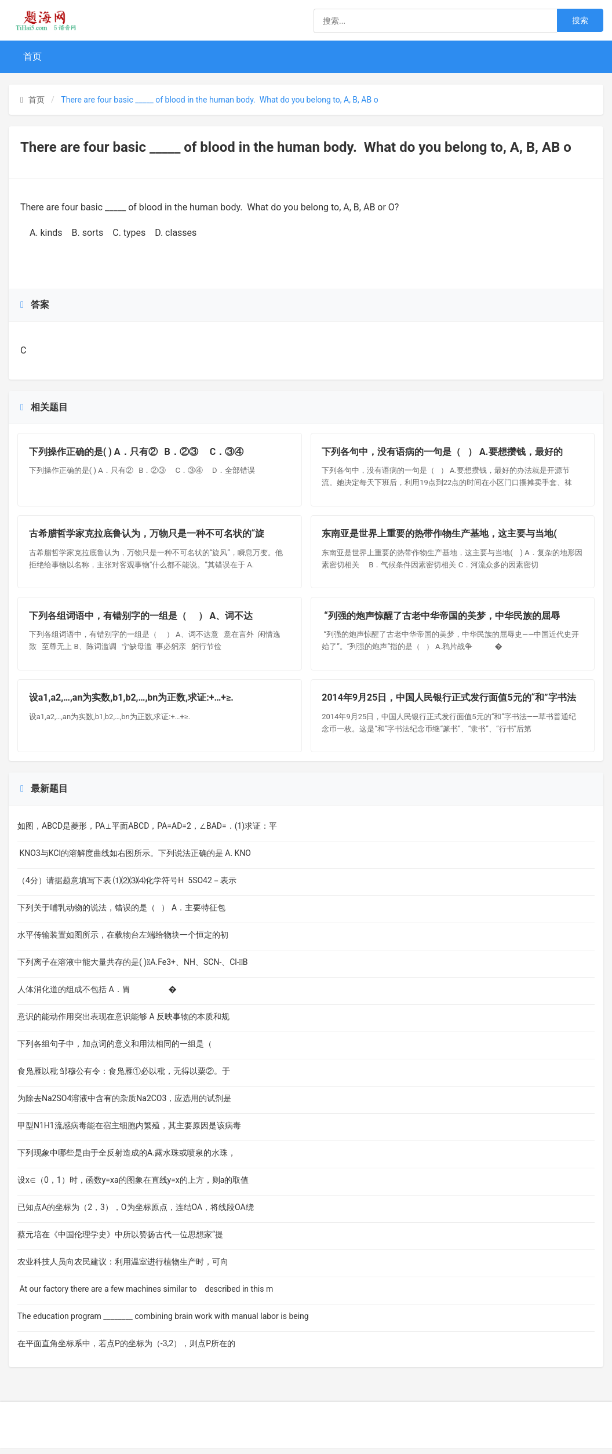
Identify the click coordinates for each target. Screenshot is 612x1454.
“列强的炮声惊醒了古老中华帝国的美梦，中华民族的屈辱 (441, 619)
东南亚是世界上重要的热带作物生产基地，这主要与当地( (443, 535)
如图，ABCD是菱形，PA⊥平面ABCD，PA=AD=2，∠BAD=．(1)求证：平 (147, 831)
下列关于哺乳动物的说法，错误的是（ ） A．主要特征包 (121, 913)
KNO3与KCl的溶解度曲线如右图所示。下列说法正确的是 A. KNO (134, 858)
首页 (32, 56)
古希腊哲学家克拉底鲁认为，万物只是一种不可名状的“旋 (147, 535)
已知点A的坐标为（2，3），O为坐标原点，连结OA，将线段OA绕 (135, 1213)
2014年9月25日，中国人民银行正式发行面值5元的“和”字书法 (450, 703)
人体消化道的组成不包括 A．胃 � (97, 995)
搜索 (580, 20)
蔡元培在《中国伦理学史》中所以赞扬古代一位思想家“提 (120, 1240)
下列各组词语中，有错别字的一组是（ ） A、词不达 (142, 619)
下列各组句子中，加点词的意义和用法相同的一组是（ (118, 1049)
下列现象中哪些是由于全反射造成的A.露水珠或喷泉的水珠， (126, 1158)
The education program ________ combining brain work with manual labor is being (163, 1322)
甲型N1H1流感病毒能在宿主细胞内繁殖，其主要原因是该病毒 (129, 1131)
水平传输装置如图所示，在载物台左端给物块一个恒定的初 (122, 940)
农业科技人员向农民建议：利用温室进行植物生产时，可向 (122, 1267)
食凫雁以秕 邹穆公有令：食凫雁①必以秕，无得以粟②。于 (123, 1076)
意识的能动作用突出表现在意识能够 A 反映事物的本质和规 (123, 1022)
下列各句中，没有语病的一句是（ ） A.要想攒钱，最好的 (443, 452)
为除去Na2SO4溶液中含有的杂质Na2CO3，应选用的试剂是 (129, 1104)
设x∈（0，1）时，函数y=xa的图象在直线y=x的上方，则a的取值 (133, 1185)
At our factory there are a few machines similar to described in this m (145, 1294)
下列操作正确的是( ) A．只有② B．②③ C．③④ (138, 452)
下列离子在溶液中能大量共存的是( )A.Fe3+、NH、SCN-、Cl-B (132, 967)
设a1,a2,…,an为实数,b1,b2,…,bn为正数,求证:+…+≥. (132, 703)
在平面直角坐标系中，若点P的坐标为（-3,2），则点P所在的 (126, 1349)
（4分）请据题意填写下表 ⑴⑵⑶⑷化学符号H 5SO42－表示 (126, 886)
